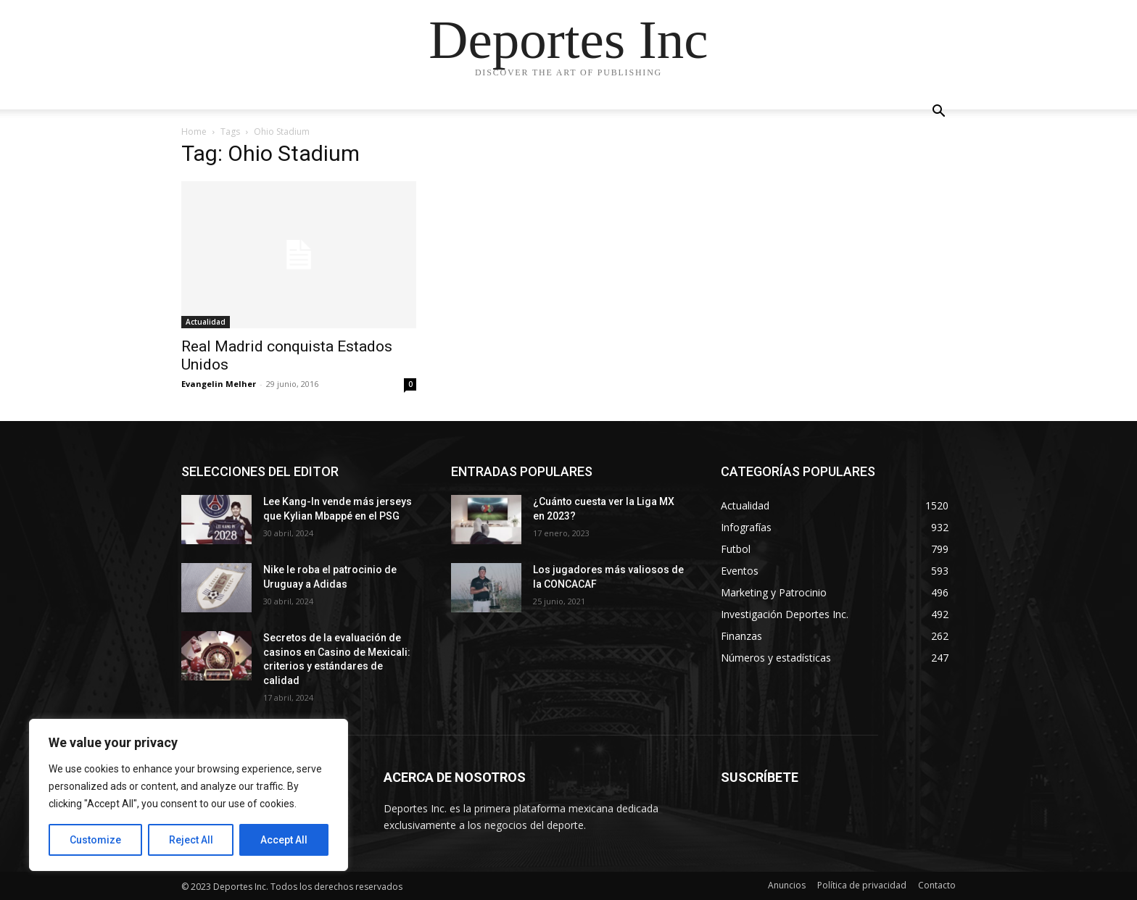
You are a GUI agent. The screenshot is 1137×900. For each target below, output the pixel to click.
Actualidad (206, 322)
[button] (938, 113)
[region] (188, 795)
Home (194, 131)
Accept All (283, 840)
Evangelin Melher (218, 383)
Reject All (191, 840)
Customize (95, 840)
